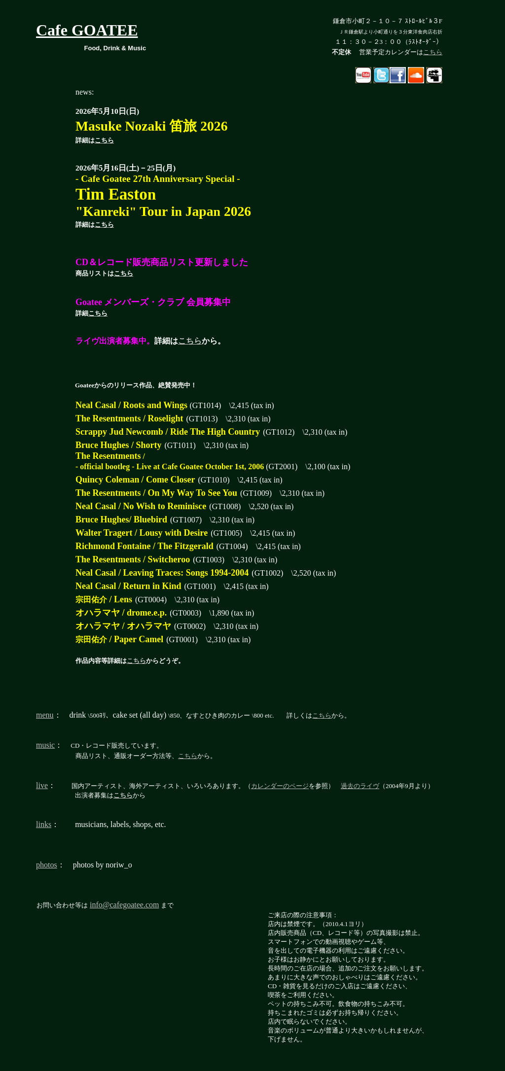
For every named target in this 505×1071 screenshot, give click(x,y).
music (45, 745)
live (42, 785)
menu (45, 715)
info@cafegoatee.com (124, 904)
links (43, 824)
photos (46, 865)
